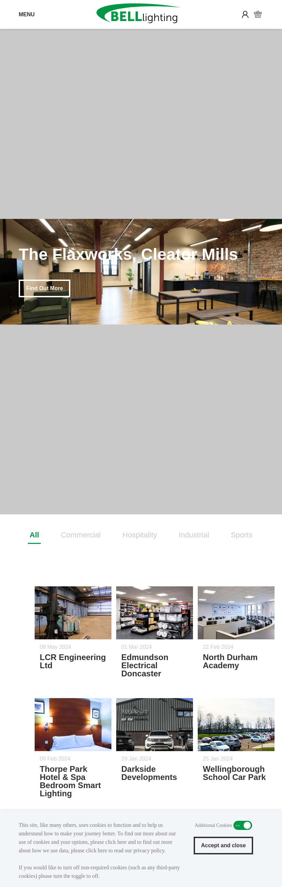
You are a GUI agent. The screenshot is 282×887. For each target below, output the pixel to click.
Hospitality (140, 535)
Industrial (194, 535)
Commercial (81, 535)
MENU (27, 14)
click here (116, 842)
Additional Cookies (242, 825)
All (34, 535)
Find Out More (44, 288)
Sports (241, 535)
